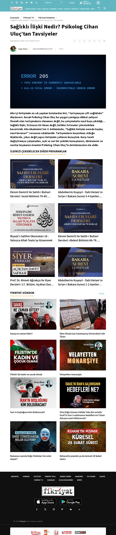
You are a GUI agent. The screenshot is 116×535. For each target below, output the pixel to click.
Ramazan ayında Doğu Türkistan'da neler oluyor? (30, 458)
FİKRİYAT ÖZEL (85, 9)
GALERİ (60, 9)
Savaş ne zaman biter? (21, 333)
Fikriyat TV (28, 17)
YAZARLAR (45, 9)
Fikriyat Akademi (46, 17)
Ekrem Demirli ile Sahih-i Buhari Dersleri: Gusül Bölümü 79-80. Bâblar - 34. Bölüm (30, 194)
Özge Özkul (23, 49)
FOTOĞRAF (91, 476)
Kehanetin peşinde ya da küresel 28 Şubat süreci (81, 458)
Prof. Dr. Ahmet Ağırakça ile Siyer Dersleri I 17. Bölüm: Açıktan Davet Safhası (32, 282)
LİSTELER (67, 9)
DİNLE (93, 9)
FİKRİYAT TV (75, 9)
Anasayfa (14, 17)
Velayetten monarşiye (71, 374)
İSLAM (39, 9)
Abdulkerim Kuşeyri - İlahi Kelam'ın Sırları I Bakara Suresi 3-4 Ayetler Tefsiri (80, 194)
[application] (58, 82)
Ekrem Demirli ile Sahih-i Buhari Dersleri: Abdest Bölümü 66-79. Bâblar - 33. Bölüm (78, 238)
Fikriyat (23, 521)
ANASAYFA (15, 476)
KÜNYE (79, 480)
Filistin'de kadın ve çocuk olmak (26, 374)
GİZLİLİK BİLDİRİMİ (66, 480)
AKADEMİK (53, 9)
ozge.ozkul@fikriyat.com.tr (43, 49)
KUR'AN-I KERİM (30, 9)
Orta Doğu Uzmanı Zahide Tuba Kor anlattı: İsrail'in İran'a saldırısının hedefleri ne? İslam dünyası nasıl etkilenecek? (82, 415)
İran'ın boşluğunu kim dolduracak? (27, 412)
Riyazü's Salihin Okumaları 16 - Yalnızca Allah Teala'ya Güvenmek (31, 238)
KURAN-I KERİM (65, 476)
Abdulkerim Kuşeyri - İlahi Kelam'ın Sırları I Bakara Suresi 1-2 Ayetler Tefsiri (80, 282)
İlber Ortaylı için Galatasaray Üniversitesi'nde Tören (82, 335)
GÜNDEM (26, 476)
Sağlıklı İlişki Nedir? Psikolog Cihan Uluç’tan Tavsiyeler (36, 20)
